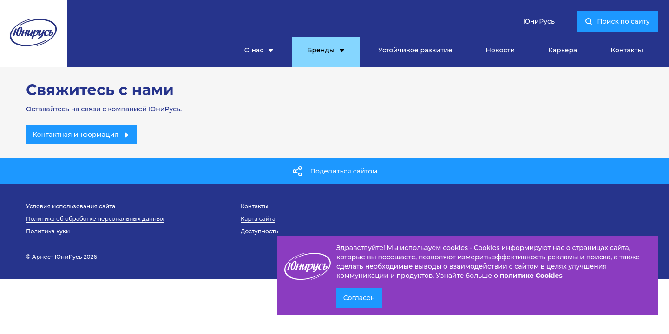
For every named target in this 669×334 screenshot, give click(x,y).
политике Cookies (531, 275)
